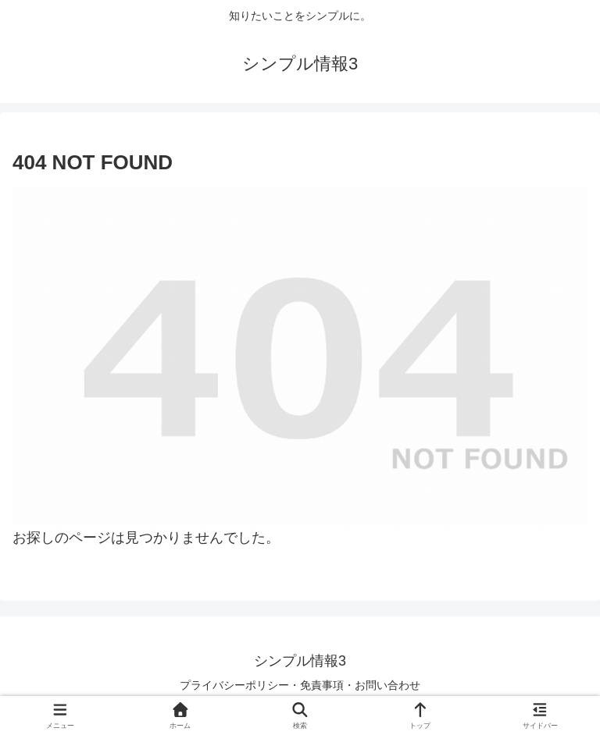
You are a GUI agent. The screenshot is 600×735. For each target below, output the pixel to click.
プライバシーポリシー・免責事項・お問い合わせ (300, 685)
